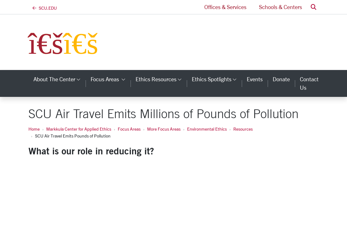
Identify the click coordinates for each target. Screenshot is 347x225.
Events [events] (255, 79)
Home (34, 129)
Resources (243, 129)
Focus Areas (129, 129)
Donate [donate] (281, 79)
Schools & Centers (280, 7)
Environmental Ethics (207, 129)
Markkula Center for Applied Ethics (78, 129)
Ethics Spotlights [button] (217, 79)
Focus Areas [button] (111, 79)
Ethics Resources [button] (161, 79)
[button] (313, 7)
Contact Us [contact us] (309, 83)
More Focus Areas (164, 129)
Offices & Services (225, 7)
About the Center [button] (59, 79)
